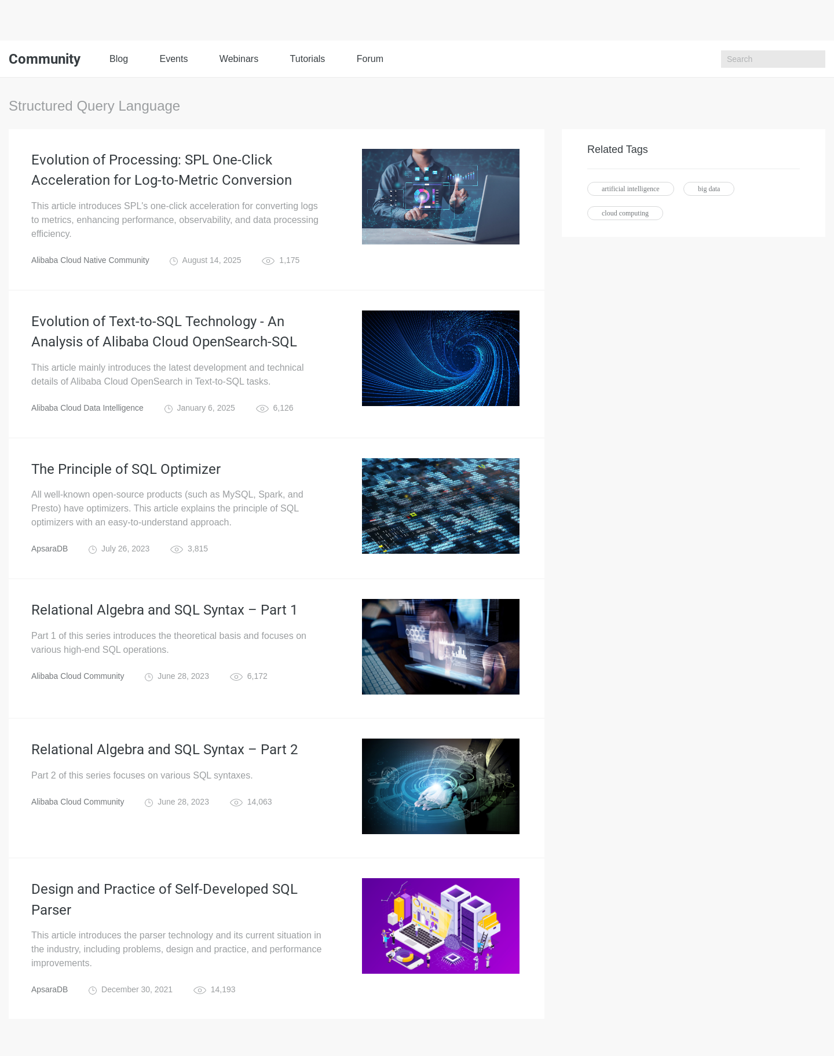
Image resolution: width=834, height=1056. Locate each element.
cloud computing (625, 213)
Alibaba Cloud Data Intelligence (87, 409)
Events (173, 59)
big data (709, 189)
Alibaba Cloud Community (78, 677)
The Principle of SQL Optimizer (126, 470)
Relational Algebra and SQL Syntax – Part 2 (164, 751)
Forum (370, 59)
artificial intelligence (631, 189)
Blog (118, 59)
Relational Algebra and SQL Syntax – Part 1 (164, 612)
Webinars (239, 59)
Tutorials (307, 59)
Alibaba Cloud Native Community (90, 260)
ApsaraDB (49, 550)
